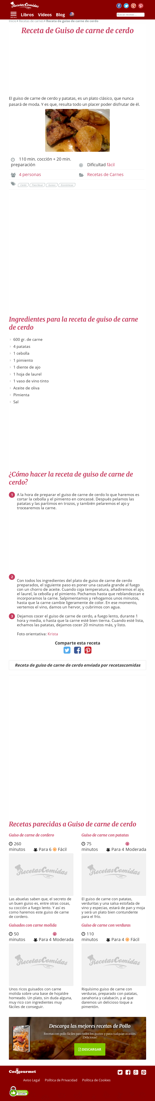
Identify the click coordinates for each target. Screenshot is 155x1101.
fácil (111, 164)
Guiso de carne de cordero (31, 835)
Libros (27, 14)
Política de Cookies (96, 1080)
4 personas (30, 174)
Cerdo (23, 184)
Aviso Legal (32, 1080)
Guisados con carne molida (33, 925)
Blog (60, 14)
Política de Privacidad (61, 1080)
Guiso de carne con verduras (106, 925)
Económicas (67, 184)
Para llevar (37, 184)
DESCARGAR (89, 1049)
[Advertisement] (77, 63)
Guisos (51, 184)
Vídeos (45, 14)
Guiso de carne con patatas (105, 835)
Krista (53, 634)
